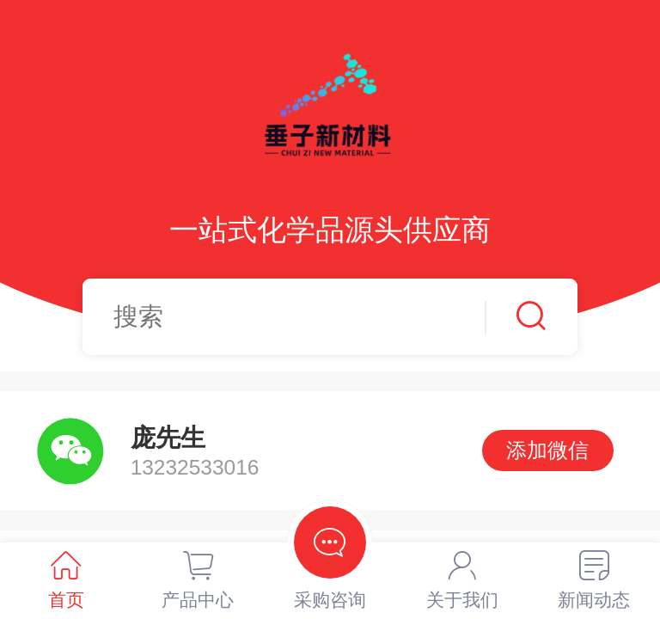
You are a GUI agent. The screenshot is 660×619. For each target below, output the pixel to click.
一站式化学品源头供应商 (330, 230)
